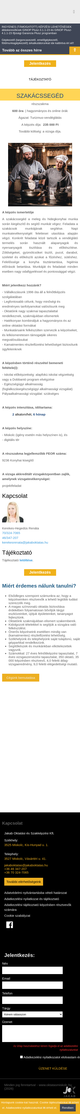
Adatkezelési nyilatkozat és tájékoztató (31, 899)
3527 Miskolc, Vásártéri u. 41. (25, 858)
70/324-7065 (11, 533)
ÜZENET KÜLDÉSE (53, 1071)
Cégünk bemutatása (20, 677)
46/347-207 (10, 538)
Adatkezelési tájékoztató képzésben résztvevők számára (37, 907)
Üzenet (7, 1022)
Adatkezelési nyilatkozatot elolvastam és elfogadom (28, 1060)
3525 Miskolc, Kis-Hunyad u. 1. (26, 845)
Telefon (7, 993)
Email (6, 978)
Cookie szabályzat (17, 915)
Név (5, 963)
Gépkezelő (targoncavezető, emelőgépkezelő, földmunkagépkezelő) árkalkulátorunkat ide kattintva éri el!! (38, 41)
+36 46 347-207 (15, 869)
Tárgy (6, 1008)
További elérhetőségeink (23, 881)
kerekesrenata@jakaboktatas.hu (25, 542)
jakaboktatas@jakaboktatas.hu (26, 865)
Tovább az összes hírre (22, 50)
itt (69, 1102)
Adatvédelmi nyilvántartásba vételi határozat (35, 893)
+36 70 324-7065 (16, 872)
